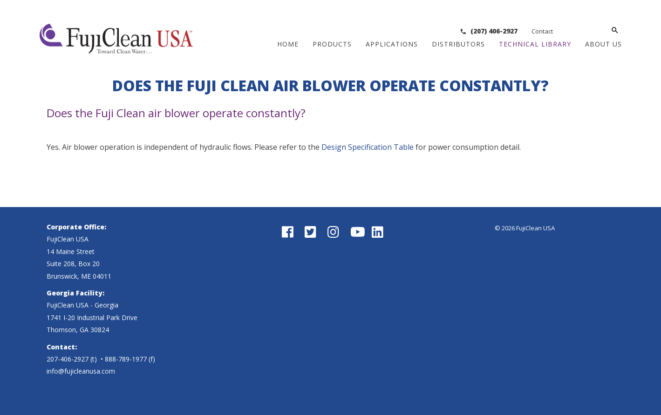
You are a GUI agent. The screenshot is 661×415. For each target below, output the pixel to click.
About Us (603, 44)
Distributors (458, 44)
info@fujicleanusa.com (81, 371)
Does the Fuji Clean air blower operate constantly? (176, 112)
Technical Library (535, 44)
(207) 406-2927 (543, 31)
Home (288, 44)
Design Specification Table (367, 147)
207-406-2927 (68, 359)
